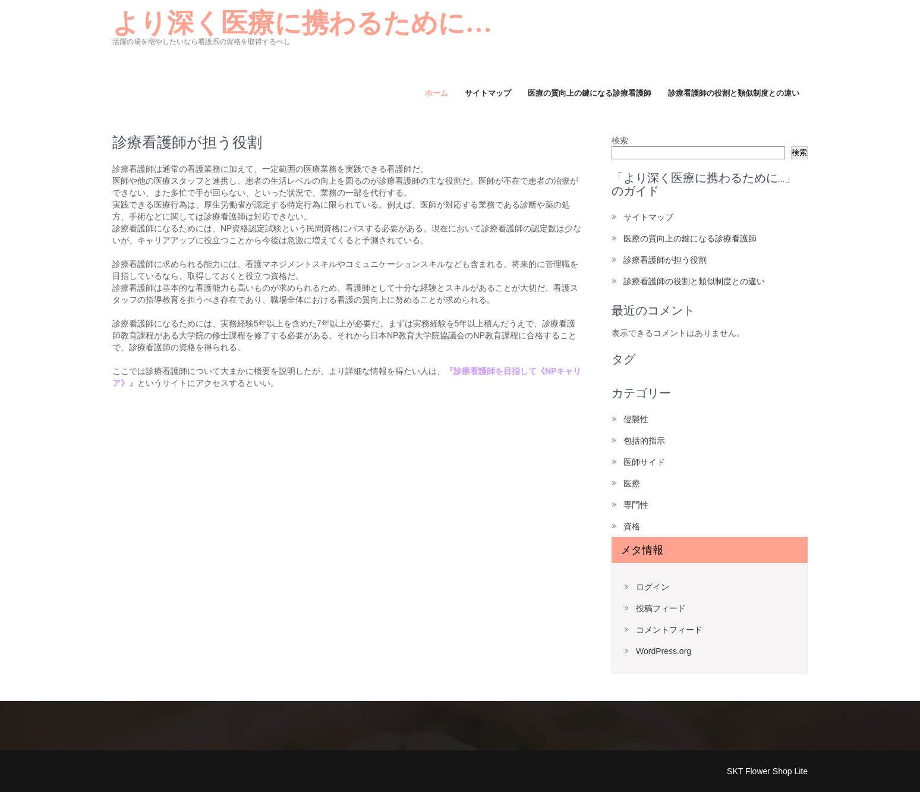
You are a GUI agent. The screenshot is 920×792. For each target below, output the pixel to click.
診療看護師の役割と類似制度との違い (733, 93)
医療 (631, 483)
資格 (631, 526)
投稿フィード (661, 608)
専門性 (635, 505)
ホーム (436, 93)
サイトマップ (488, 93)
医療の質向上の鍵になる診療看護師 (589, 93)
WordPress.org (663, 651)
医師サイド (644, 462)
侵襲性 (635, 419)
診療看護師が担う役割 (665, 260)
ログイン (652, 587)
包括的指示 (644, 440)
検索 (620, 140)
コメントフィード (669, 629)
